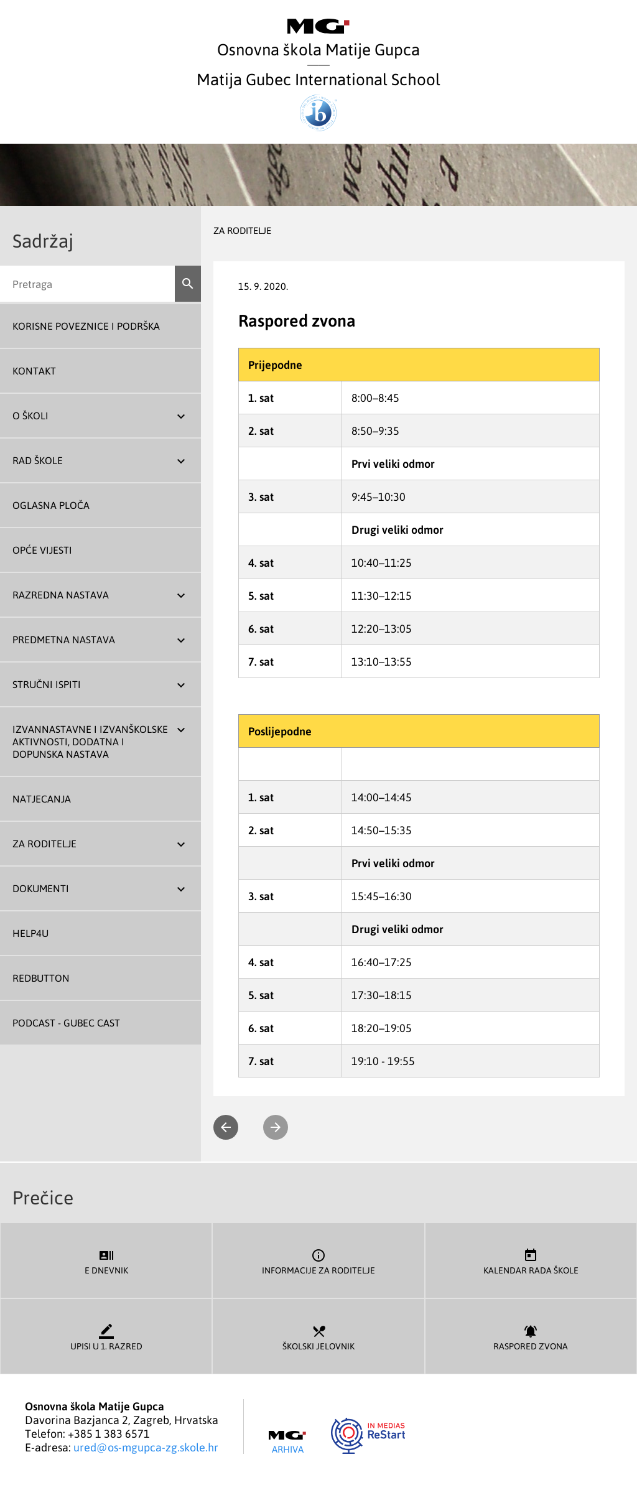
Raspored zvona (531, 1336)
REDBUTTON (41, 978)
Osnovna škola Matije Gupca (318, 39)
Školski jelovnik (318, 1336)
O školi (30, 415)
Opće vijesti (42, 550)
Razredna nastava (60, 595)
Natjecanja (41, 799)
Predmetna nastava (63, 639)
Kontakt (34, 371)
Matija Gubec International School (318, 99)
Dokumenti (40, 888)
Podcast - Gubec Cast (66, 1023)
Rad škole (37, 460)
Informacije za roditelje (318, 1260)
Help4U (30, 933)
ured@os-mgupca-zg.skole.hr (145, 1447)
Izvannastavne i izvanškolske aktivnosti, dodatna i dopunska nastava (90, 741)
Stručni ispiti (46, 684)
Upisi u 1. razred (106, 1336)
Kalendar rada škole (531, 1260)
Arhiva (287, 1443)
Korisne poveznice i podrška (86, 326)
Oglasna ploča (51, 505)
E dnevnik (106, 1260)
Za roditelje (44, 843)
